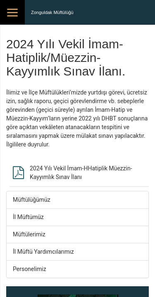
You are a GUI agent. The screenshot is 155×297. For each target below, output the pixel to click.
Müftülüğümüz (31, 199)
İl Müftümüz (28, 217)
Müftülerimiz (29, 234)
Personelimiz (29, 269)
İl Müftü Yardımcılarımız (43, 251)
